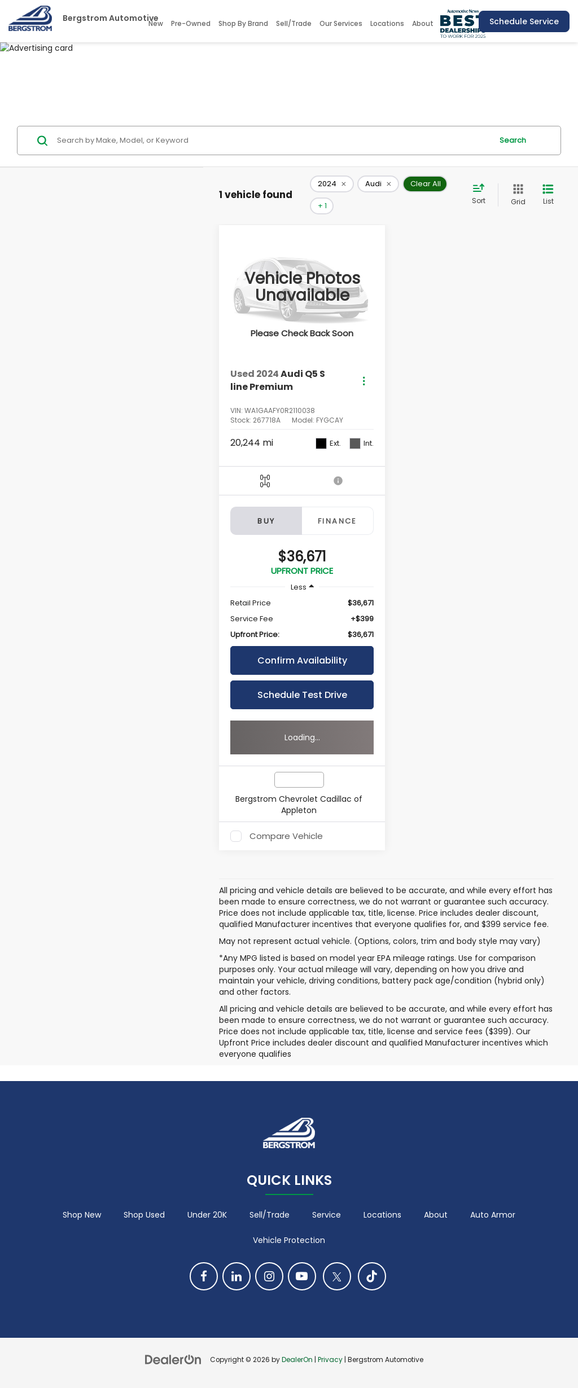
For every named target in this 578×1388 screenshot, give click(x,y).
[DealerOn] (173, 1359)
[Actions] (364, 380)
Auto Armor (492, 1214)
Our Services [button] (340, 23)
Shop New (82, 1214)
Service (326, 1214)
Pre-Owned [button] (191, 23)
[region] (302, 619)
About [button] (423, 23)
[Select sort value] (482, 194)
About (436, 1214)
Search (513, 140)
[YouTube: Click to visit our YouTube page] (302, 1276)
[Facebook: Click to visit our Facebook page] (203, 1276)
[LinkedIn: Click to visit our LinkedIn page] (236, 1276)
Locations (387, 23)
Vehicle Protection (289, 1240)
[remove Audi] (378, 183)
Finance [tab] (337, 521)
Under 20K (207, 1214)
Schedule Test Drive (302, 694)
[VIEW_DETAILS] (302, 287)
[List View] (548, 195)
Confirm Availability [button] (302, 660)
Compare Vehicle (286, 836)
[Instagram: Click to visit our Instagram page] (269, 1276)
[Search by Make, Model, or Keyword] (273, 140)
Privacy (330, 1359)
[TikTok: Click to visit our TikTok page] (372, 1276)
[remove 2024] (332, 183)
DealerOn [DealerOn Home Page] (297, 1359)
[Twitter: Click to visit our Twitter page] (337, 1276)
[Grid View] (516, 195)
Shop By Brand (243, 23)
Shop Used (144, 1214)
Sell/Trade (294, 23)
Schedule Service (524, 21)
